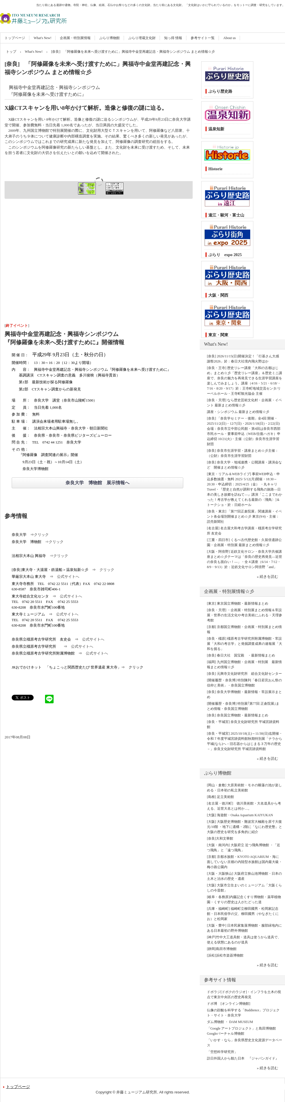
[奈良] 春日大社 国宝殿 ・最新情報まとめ (241, 655)
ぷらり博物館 (109, 38)
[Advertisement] (99, 270)
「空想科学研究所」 (222, 1052)
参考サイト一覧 (203, 38)
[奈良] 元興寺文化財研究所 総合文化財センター (244, 674)
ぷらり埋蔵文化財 (142, 38)
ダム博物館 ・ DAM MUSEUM (230, 1022)
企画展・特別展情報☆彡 (229, 591)
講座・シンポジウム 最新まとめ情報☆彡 (238, 412)
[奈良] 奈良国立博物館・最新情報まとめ (237, 715)
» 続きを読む (267, 576)
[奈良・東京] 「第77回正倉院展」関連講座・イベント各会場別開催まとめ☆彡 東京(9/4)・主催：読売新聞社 (244, 516)
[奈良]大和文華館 (220, 838)
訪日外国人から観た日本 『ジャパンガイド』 (243, 1058)
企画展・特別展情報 (75, 38)
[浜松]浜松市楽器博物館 (225, 955)
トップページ (15, 38)
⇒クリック (54, 542)
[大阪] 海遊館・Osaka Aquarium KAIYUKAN (240, 815)
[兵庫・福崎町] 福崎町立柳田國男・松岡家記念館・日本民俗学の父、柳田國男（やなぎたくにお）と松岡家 (243, 914)
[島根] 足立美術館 (220, 797)
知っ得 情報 (173, 38)
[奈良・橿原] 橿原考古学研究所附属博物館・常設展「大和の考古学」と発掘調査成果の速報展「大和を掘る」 (244, 644)
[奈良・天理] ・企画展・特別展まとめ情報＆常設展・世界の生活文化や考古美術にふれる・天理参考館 (244, 615)
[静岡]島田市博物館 (222, 949)
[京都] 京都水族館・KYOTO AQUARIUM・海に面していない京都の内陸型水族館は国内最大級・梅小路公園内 (244, 862)
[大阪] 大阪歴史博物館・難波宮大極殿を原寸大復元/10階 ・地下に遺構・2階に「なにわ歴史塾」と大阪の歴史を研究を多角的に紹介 (244, 827)
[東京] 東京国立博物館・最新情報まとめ (237, 603)
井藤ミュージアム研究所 (61, 14)
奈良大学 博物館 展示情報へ (97, 482)
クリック (41, 534)
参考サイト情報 (220, 979)
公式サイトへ (68, 576)
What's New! (42, 38)
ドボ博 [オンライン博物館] (228, 1004)
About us (229, 38)
